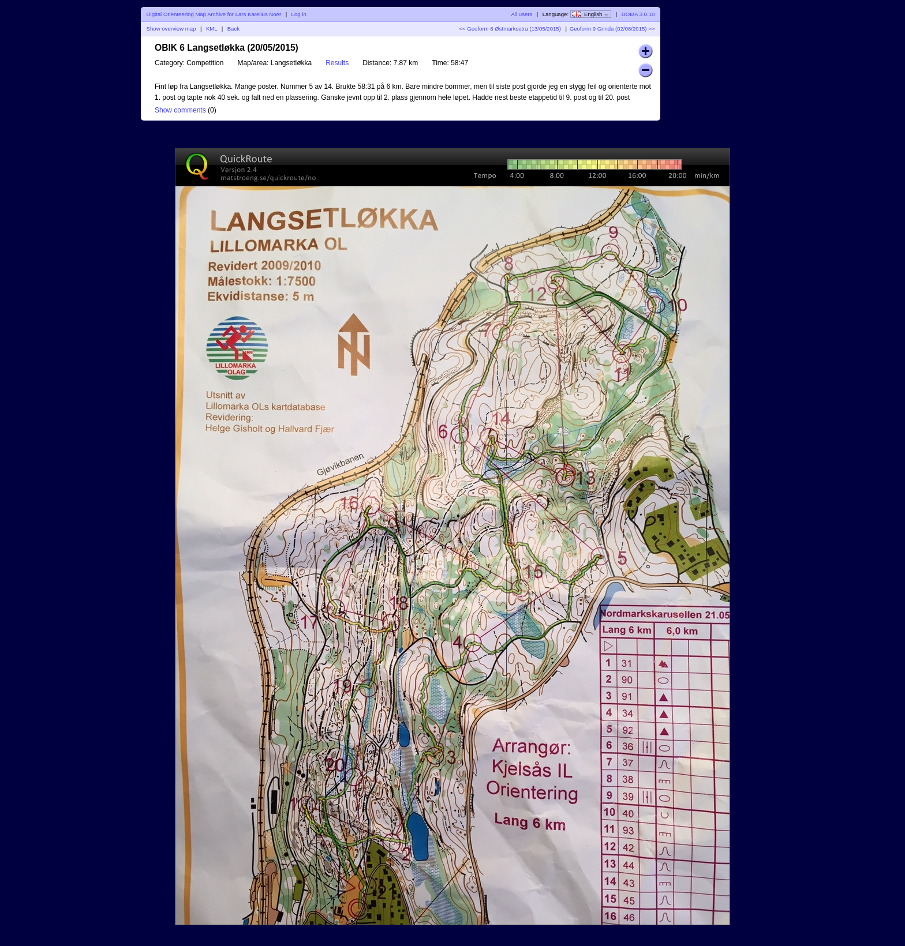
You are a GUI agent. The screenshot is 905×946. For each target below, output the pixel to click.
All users (521, 14)
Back (233, 28)
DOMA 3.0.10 (638, 14)
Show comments (180, 110)
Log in (298, 14)
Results (337, 63)
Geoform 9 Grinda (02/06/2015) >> (612, 28)
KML (211, 28)
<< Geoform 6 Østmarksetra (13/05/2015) (510, 28)
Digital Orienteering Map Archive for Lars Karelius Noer (214, 14)
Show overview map (171, 28)
